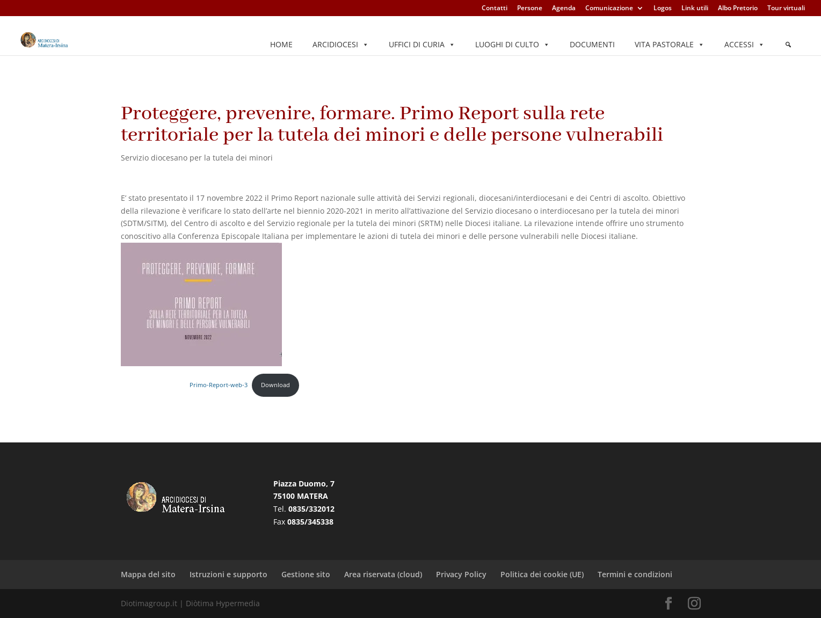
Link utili (694, 8)
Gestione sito (305, 574)
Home (281, 44)
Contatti (494, 8)
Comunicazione (609, 8)
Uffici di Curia (422, 44)
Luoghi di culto (512, 44)
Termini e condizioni (635, 574)
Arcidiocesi (341, 44)
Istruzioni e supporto (228, 574)
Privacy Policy (461, 574)
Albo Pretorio (738, 8)
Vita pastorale (669, 44)
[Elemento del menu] (788, 44)
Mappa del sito (148, 574)
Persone (529, 8)
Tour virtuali (786, 8)
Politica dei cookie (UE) (542, 574)
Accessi (744, 44)
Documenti (592, 44)
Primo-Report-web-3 (219, 385)
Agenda (564, 8)
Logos (662, 8)
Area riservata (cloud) (383, 574)
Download (275, 385)
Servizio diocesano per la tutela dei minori (197, 157)
